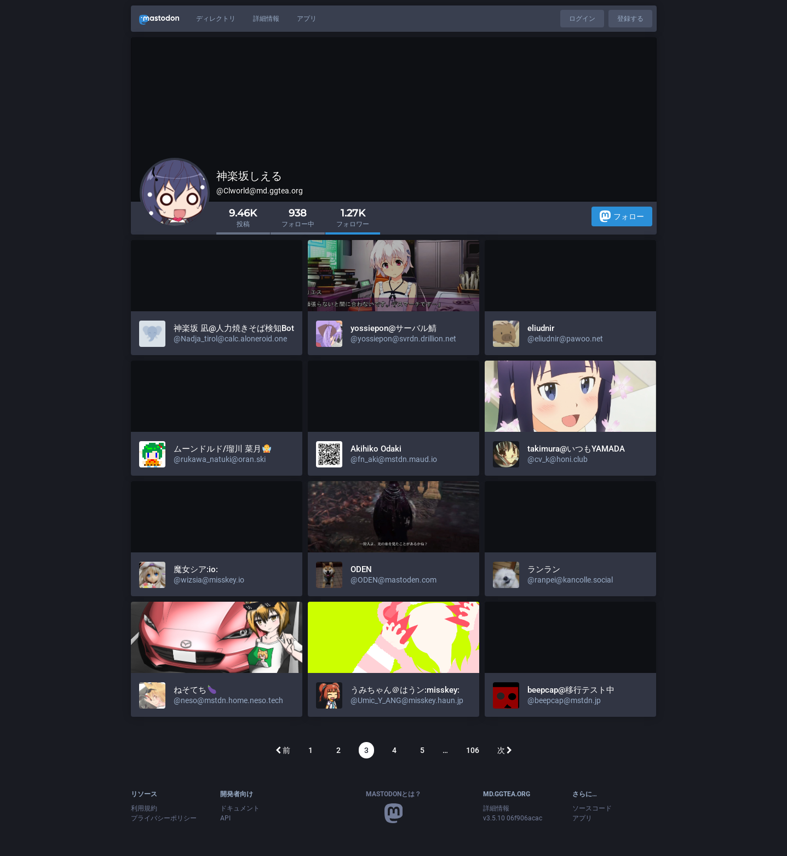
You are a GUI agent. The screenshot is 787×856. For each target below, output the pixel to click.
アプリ (307, 18)
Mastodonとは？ (393, 794)
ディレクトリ (215, 18)
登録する (630, 18)
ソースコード (592, 808)
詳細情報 (266, 18)
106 (472, 750)
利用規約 (144, 808)
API (225, 818)
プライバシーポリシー (164, 818)
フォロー (622, 216)
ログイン (582, 18)
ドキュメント (240, 808)
